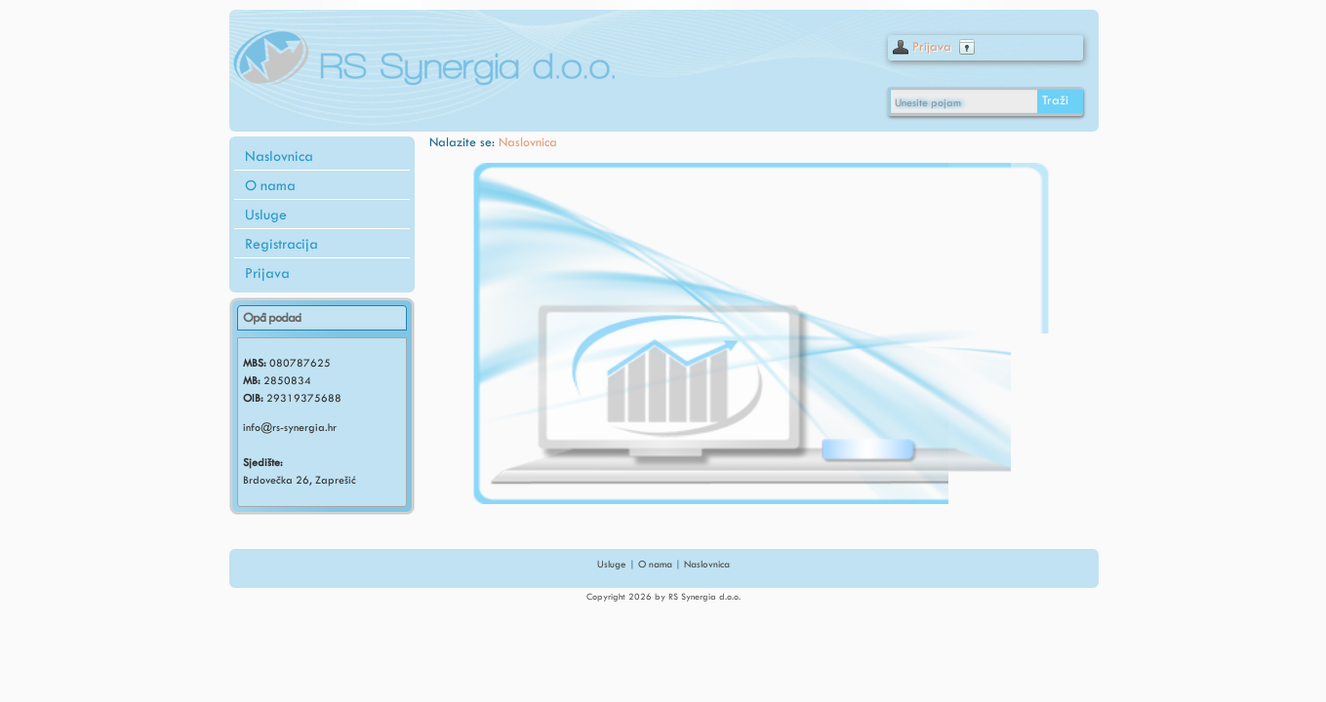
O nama (270, 185)
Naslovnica (279, 156)
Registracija (281, 244)
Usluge (266, 214)
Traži (1055, 100)
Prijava (931, 46)
